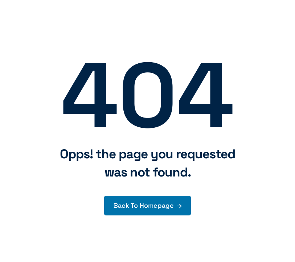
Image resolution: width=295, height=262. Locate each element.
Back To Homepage (144, 205)
